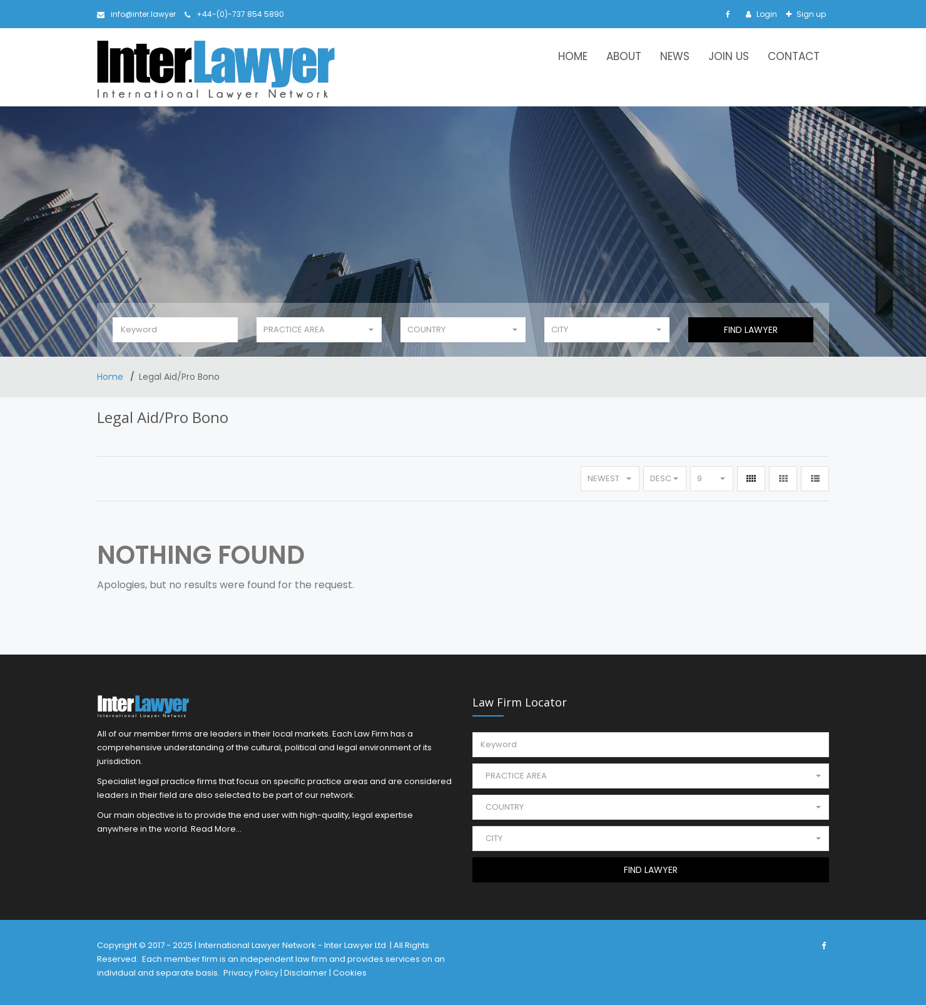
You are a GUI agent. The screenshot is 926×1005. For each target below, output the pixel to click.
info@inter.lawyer (136, 14)
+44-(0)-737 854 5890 (234, 14)
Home (573, 56)
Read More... (216, 829)
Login (766, 14)
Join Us (728, 56)
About (623, 56)
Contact (794, 56)
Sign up (810, 14)
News (674, 56)
